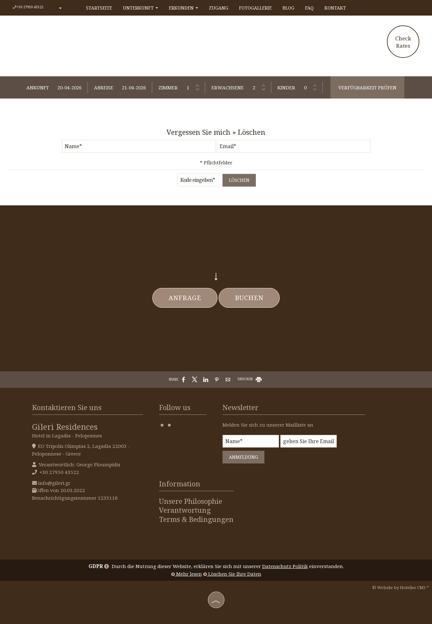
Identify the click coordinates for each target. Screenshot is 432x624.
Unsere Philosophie (190, 501)
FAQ (309, 8)
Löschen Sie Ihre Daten (232, 574)
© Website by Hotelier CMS (399, 587)
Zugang (218, 8)
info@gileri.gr (54, 483)
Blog (288, 8)
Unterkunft (140, 8)
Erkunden (183, 8)
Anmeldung (243, 457)
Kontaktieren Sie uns (67, 407)
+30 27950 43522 (29, 6)
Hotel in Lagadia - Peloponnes (67, 435)
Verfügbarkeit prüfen (367, 87)
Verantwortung (185, 510)
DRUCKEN (250, 379)
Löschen (239, 180)
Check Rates (403, 42)
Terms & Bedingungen (196, 519)
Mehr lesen (186, 574)
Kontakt (335, 8)
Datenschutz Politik (285, 566)
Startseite (99, 8)
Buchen (249, 297)
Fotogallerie (255, 8)
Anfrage (185, 297)
